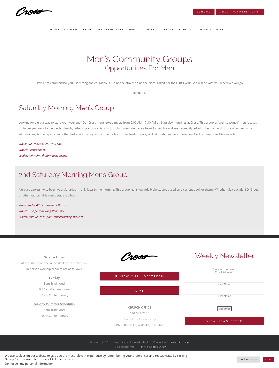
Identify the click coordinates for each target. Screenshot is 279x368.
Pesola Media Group (178, 342)
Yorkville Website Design (152, 346)
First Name (224, 284)
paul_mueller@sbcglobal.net (65, 217)
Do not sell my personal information (29, 363)
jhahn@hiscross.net (54, 155)
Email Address (224, 272)
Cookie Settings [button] (249, 359)
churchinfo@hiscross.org (139, 319)
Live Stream (79, 263)
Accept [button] (268, 359)
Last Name (224, 296)
